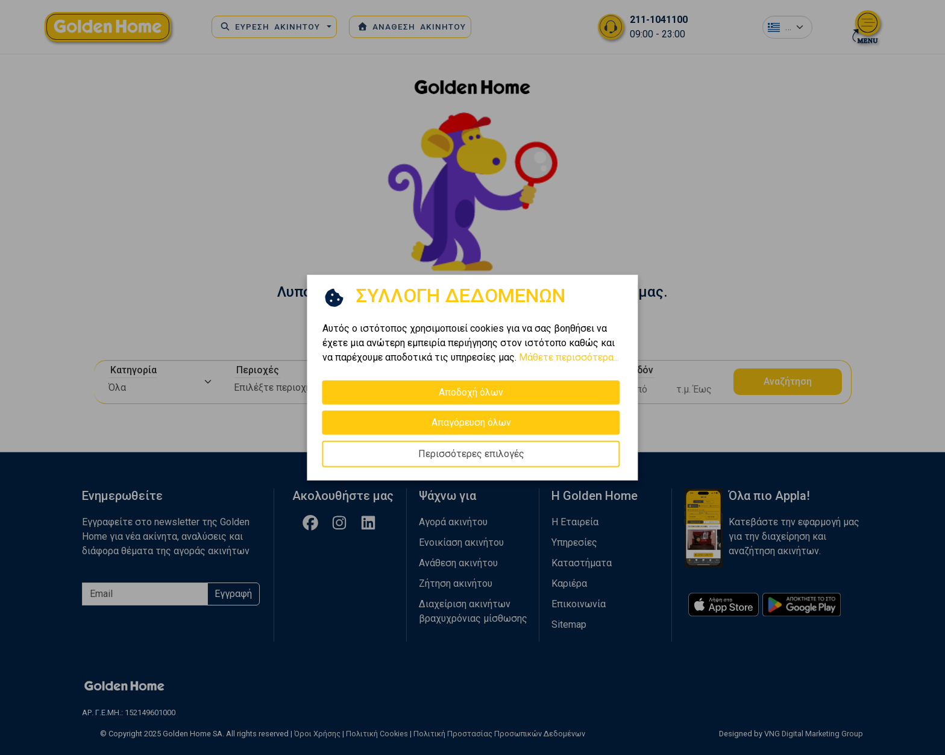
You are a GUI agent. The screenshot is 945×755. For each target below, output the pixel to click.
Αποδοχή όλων (471, 392)
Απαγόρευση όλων (471, 422)
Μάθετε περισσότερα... (569, 357)
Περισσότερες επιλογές (471, 454)
